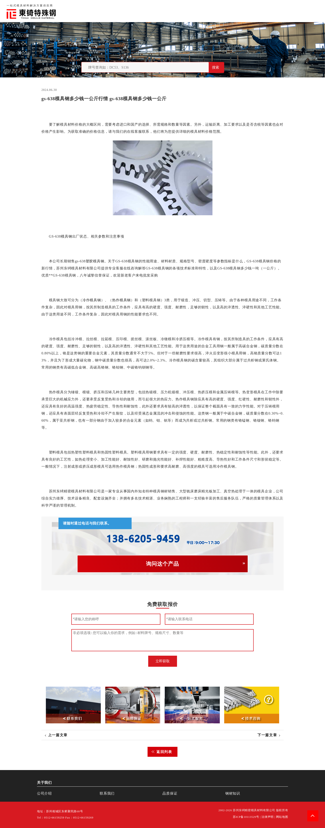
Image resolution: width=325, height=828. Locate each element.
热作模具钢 (121, 300)
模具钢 (66, 236)
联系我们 (263, 11)
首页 (203, 11)
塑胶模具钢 (95, 261)
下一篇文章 (267, 735)
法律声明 (267, 816)
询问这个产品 (162, 564)
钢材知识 (310, 11)
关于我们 (221, 11)
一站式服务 (287, 11)
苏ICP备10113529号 (246, 816)
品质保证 (242, 11)
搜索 (215, 67)
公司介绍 (44, 793)
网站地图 (282, 816)
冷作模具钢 (91, 300)
